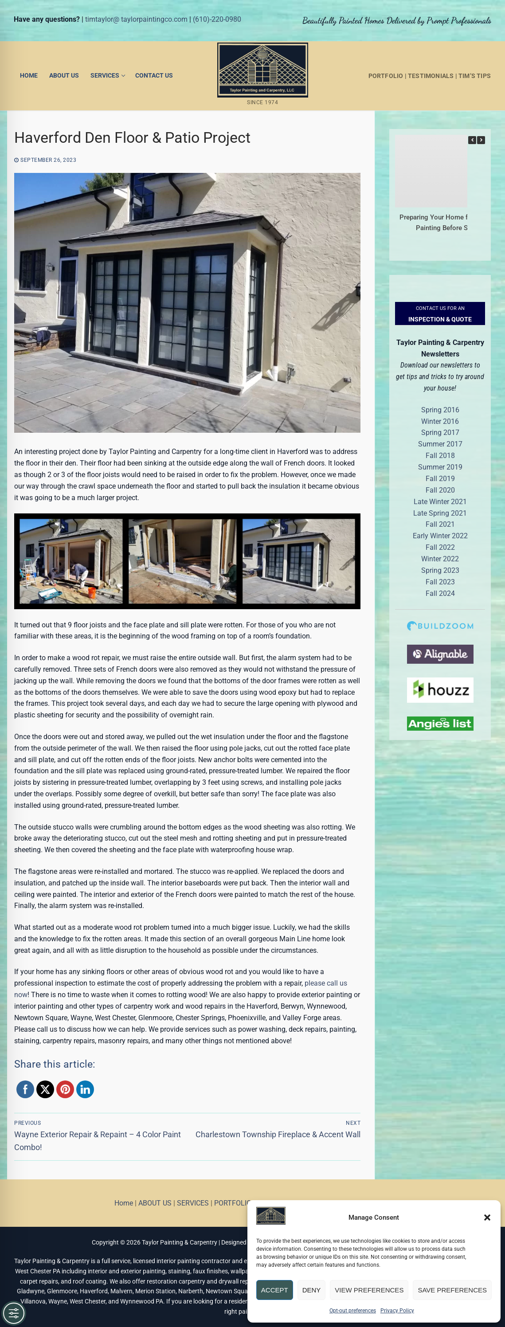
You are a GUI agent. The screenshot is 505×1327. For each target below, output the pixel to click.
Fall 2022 (440, 547)
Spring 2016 (440, 410)
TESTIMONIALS (431, 75)
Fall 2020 (440, 490)
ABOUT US (155, 1203)
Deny (311, 1290)
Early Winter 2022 (440, 536)
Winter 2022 (440, 559)
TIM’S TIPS (474, 75)
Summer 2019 (440, 467)
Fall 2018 (440, 455)
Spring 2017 (440, 432)
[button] (487, 1217)
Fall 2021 (440, 524)
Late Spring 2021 (440, 513)
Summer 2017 (440, 444)
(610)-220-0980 (217, 19)
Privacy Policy (397, 1310)
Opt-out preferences (352, 1310)
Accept (274, 1290)
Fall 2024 (440, 593)
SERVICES (193, 1203)
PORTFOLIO (385, 75)
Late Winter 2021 (440, 501)
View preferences (369, 1290)
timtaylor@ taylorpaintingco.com (136, 19)
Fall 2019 (440, 478)
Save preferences (452, 1290)
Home (123, 1203)
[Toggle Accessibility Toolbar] (13, 1313)
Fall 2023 (440, 582)
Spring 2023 (440, 570)
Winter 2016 (440, 421)
